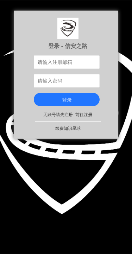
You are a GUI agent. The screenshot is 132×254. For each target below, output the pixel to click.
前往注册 (83, 114)
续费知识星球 (68, 128)
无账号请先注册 (58, 114)
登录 (67, 100)
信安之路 (76, 46)
